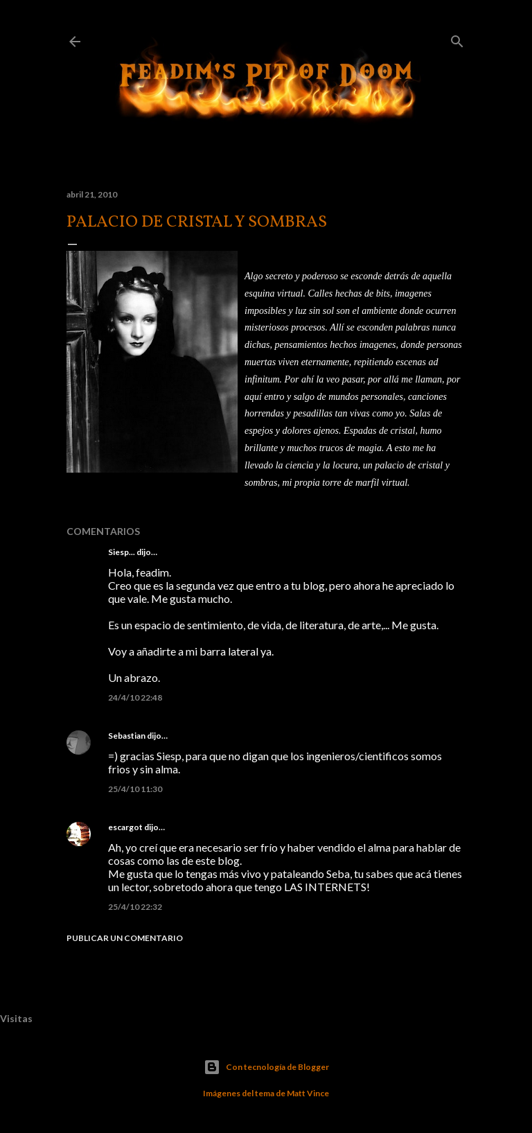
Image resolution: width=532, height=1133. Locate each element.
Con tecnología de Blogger (266, 1067)
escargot (125, 827)
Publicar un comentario (124, 938)
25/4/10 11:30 (135, 789)
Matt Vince (308, 1093)
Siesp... (121, 552)
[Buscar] (457, 38)
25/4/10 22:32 (135, 907)
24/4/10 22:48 (135, 697)
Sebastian (126, 735)
